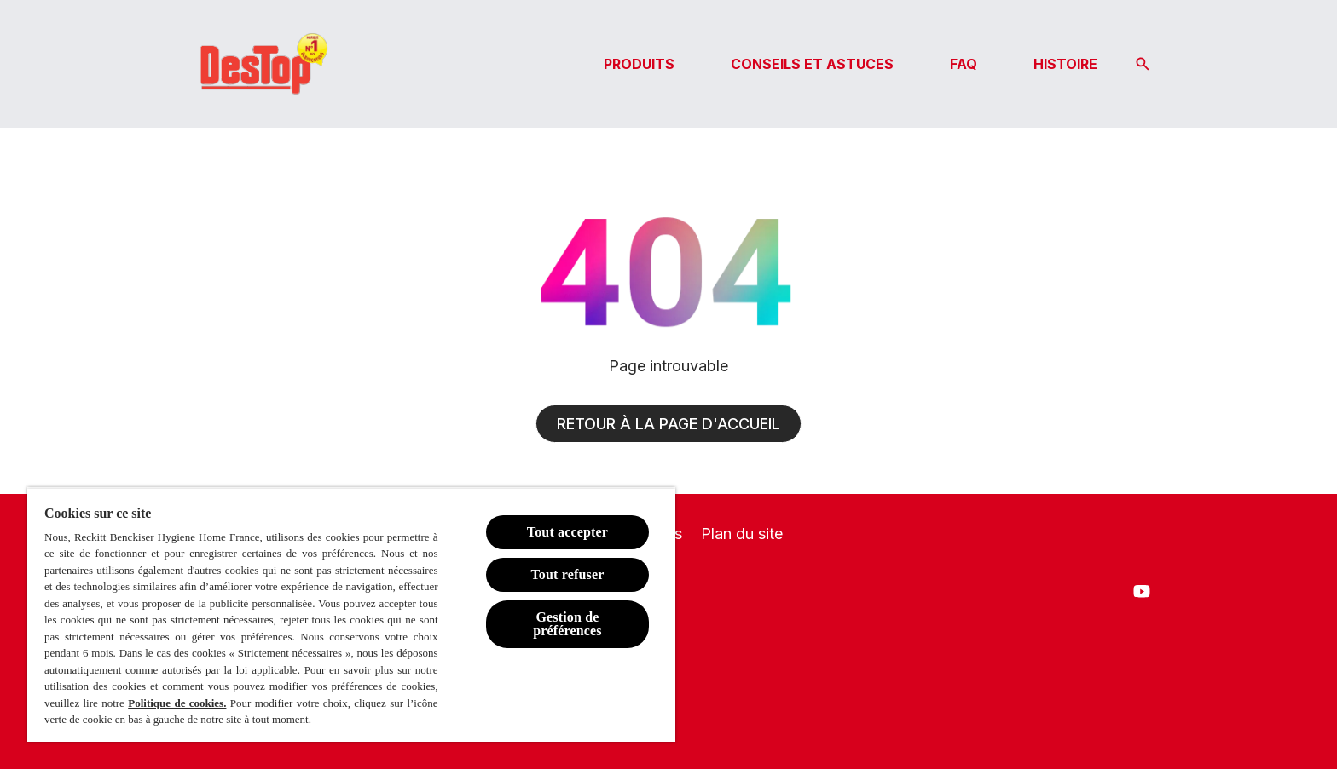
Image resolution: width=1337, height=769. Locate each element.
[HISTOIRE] (1065, 64)
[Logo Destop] (262, 63)
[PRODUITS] (639, 64)
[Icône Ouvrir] (1143, 64)
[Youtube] (1142, 591)
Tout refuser (567, 574)
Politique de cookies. (177, 703)
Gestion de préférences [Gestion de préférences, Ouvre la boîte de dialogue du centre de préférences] (567, 624)
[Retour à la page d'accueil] (668, 424)
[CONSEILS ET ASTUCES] (812, 64)
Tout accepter (567, 532)
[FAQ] (963, 64)
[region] (351, 614)
